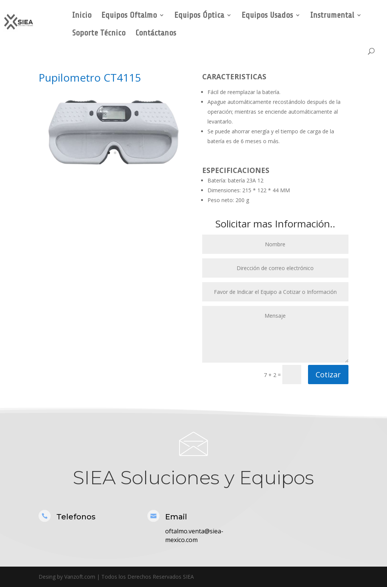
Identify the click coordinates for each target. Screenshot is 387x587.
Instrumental (332, 16)
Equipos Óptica (199, 16)
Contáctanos (155, 33)
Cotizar (328, 374)
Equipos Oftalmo (129, 16)
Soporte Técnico (98, 33)
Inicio (81, 16)
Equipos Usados (267, 16)
